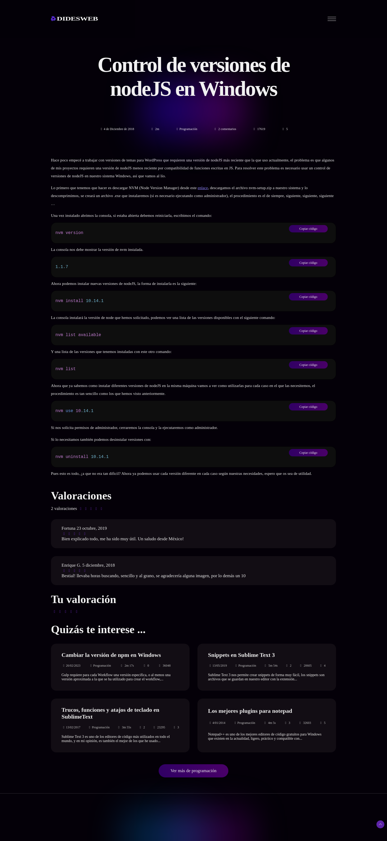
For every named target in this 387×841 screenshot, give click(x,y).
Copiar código (308, 228)
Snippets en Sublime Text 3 (241, 655)
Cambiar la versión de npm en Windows (111, 655)
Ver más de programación (193, 770)
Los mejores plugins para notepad (250, 711)
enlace (203, 188)
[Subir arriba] (380, 824)
